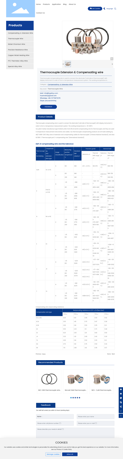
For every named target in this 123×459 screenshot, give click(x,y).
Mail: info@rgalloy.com (49, 93)
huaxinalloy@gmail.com (48, 96)
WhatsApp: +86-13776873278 (50, 98)
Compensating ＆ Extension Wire (60, 84)
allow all (70, 454)
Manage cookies (53, 454)
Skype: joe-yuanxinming (48, 101)
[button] (71, 397)
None (43, 354)
